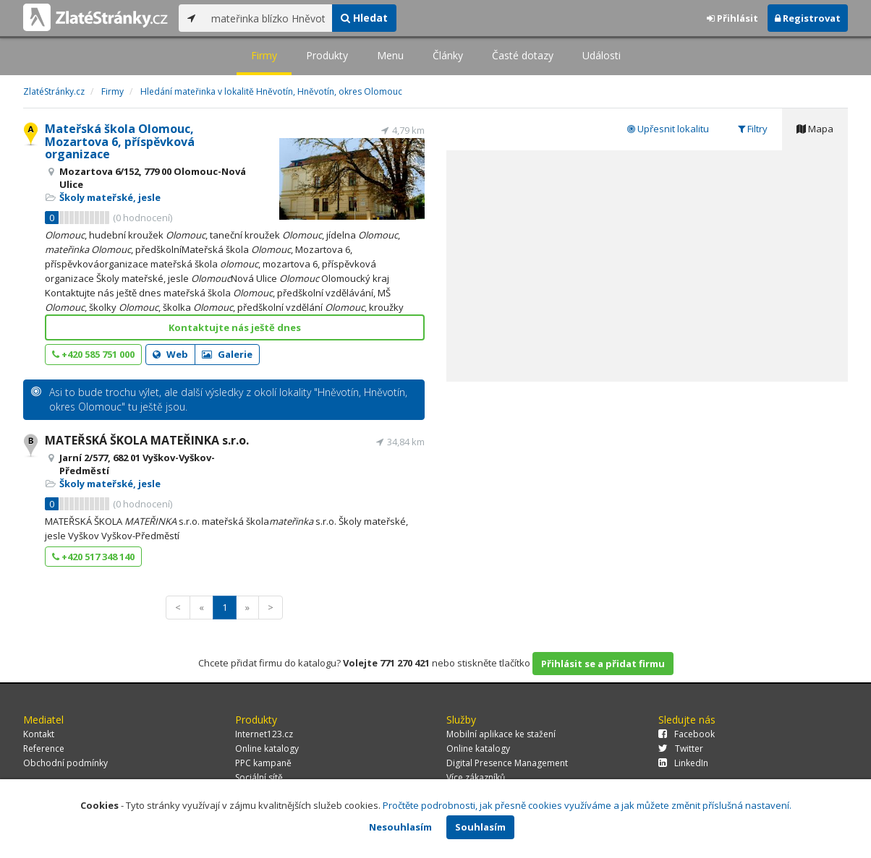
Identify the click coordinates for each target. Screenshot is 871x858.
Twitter (680, 748)
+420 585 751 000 (93, 354)
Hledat (364, 18)
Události (601, 55)
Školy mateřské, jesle (110, 197)
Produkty (327, 55)
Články (448, 55)
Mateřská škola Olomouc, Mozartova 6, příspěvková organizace (120, 141)
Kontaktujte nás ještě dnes (235, 327)
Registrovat (808, 18)
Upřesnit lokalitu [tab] (668, 128)
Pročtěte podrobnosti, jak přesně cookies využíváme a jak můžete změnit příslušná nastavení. (587, 805)
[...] (268, 18)
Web (170, 354)
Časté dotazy (522, 55)
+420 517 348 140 (93, 556)
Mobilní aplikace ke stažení (501, 734)
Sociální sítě (259, 777)
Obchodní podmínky (65, 763)
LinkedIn (683, 763)
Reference (43, 748)
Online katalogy (267, 748)
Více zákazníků (475, 777)
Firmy (264, 55)
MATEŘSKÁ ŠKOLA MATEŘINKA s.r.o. (147, 440)
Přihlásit (732, 18)
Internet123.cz (264, 734)
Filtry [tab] (753, 128)
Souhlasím (480, 826)
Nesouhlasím (400, 826)
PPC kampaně (263, 763)
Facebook (686, 734)
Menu (390, 55)
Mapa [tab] (814, 128)
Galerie (227, 354)
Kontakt (38, 734)
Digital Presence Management (507, 763)
